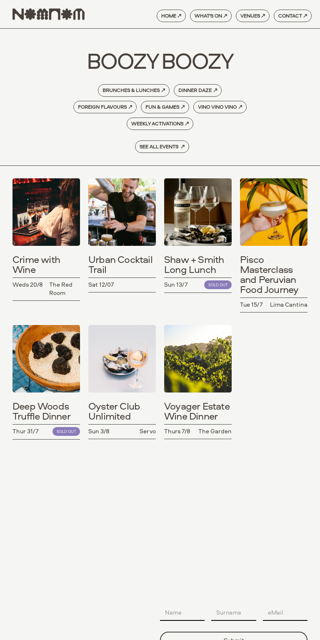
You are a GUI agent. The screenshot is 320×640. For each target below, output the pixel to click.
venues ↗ (252, 15)
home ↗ (171, 15)
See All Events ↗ (162, 146)
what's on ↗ (211, 15)
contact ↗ (292, 15)
